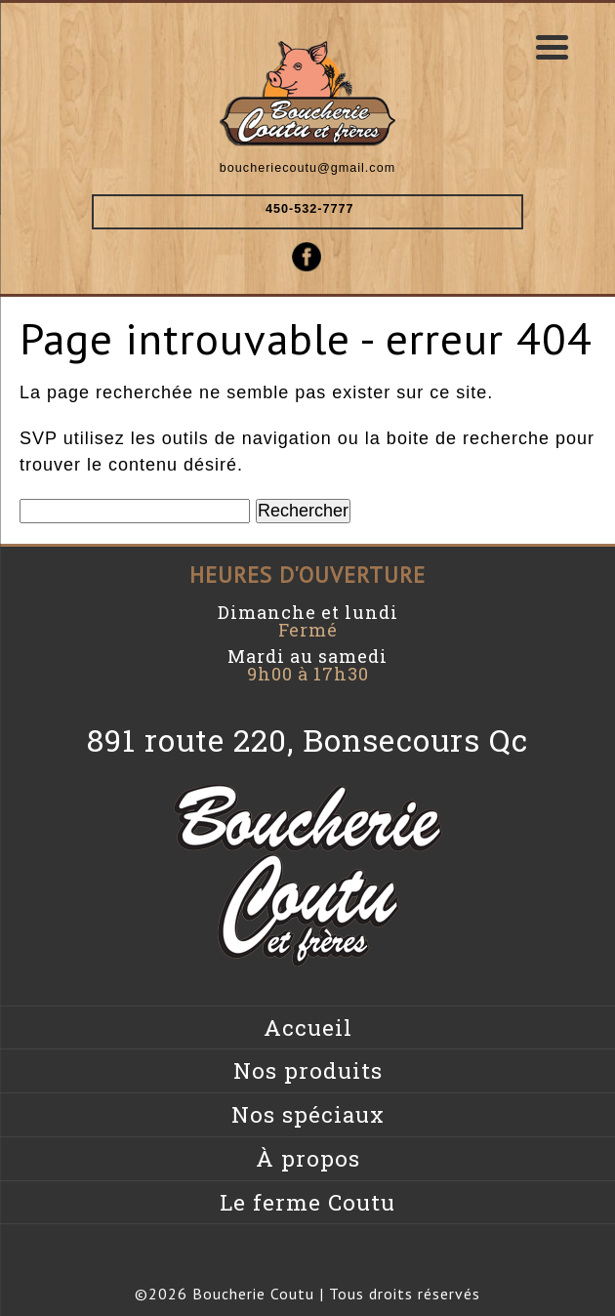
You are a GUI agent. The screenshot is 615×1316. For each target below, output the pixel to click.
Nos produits (308, 1070)
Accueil (308, 1027)
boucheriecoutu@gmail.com (307, 168)
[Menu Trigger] (552, 46)
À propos (308, 1158)
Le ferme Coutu (307, 1202)
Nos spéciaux (308, 1114)
